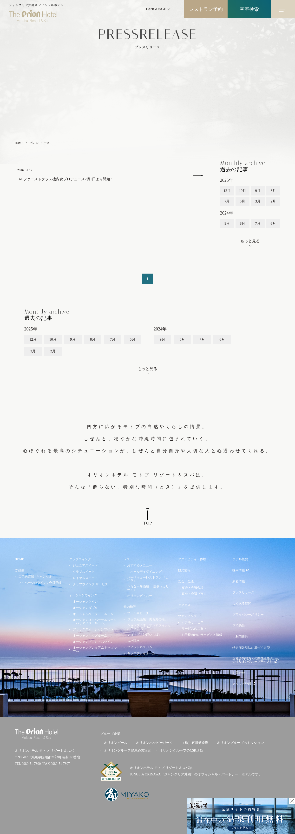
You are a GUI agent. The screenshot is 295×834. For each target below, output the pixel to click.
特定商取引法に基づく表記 (251, 647)
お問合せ (238, 672)
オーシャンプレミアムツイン (93, 641)
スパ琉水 (133, 640)
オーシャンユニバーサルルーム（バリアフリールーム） (95, 621)
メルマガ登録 (243, 683)
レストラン (131, 559)
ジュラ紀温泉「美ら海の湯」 (147, 619)
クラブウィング (80, 559)
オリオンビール (115, 743)
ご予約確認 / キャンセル (35, 576)
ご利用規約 (240, 636)
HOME (19, 559)
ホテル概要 (240, 559)
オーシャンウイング (83, 595)
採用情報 (240, 570)
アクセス (184, 604)
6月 (273, 223)
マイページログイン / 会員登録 (39, 582)
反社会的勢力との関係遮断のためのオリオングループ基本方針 (255, 660)
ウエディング (187, 616)
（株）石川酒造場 (194, 743)
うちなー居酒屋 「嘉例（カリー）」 (148, 588)
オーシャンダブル (85, 607)
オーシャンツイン (85, 601)
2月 (273, 201)
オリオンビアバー (139, 595)
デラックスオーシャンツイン (93, 629)
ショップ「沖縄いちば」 (144, 634)
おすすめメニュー (139, 565)
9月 (258, 191)
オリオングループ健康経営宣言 (127, 750)
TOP (147, 517)
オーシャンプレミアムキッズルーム (95, 649)
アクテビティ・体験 (192, 559)
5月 (242, 201)
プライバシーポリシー (248, 614)
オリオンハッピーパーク (154, 743)
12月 (227, 191)
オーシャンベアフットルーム (93, 614)
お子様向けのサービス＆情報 (202, 634)
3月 (258, 201)
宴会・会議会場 (192, 587)
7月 (227, 201)
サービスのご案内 (194, 628)
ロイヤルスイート (85, 577)
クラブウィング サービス (90, 584)
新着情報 (238, 581)
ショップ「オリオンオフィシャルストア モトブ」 (149, 627)
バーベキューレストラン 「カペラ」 (148, 579)
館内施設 (130, 606)
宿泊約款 (238, 625)
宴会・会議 (186, 581)
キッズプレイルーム (141, 653)
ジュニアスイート (85, 565)
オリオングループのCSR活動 (181, 750)
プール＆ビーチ (138, 613)
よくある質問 (241, 603)
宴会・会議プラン (194, 593)
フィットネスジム (139, 647)
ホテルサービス (192, 622)
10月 (242, 191)
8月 (273, 191)
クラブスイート (84, 571)
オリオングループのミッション (240, 743)
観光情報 (184, 570)
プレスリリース (243, 592)
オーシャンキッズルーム (90, 635)
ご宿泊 (19, 570)
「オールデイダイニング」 (146, 571)
